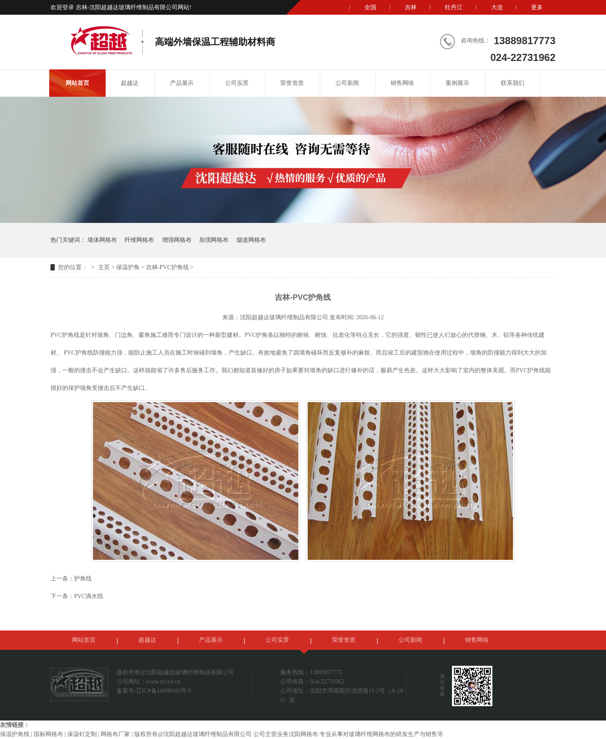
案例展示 (457, 83)
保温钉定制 (82, 734)
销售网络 (402, 83)
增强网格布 (176, 240)
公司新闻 (347, 83)
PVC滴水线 (88, 596)
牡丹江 (453, 7)
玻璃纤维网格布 (369, 734)
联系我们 (512, 83)
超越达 (129, 83)
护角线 (83, 578)
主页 (104, 267)
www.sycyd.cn (163, 681)
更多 (537, 7)
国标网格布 (48, 734)
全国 (370, 7)
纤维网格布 (139, 240)
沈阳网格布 (303, 734)
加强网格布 (214, 240)
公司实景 (237, 83)
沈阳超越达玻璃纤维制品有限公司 (284, 317)
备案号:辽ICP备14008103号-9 (154, 691)
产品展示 (182, 83)
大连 (497, 7)
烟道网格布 (251, 240)
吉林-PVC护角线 (167, 267)
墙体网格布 (102, 240)
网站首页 (77, 83)
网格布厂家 (115, 734)
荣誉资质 (292, 83)
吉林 (411, 7)
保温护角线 (14, 734)
